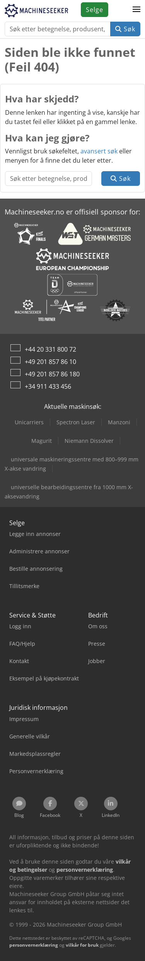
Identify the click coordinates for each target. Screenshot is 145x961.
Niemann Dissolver (89, 440)
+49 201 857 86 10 (50, 361)
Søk (125, 29)
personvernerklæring (33, 945)
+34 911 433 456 (48, 386)
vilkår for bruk (82, 945)
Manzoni (119, 422)
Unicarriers (29, 422)
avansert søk (99, 151)
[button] (136, 9)
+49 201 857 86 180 (52, 374)
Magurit (41, 440)
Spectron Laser (75, 422)
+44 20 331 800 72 (50, 349)
